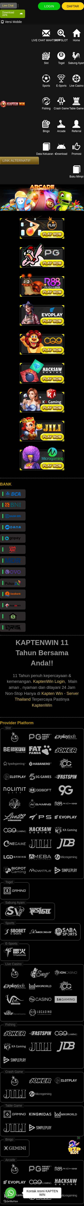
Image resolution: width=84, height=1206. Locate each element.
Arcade (61, 126)
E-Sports (61, 81)
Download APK (12, 14)
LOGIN (49, 6)
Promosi (76, 149)
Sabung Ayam (76, 58)
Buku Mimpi (77, 172)
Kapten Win (52, 693)
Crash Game (61, 103)
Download (61, 149)
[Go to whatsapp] (10, 1192)
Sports (46, 81)
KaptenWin (42, 705)
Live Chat (8, 5)
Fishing (46, 103)
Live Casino (77, 81)
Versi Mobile (11, 22)
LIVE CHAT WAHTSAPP (46, 35)
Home (76, 35)
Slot (46, 58)
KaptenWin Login (49, 681)
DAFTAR (73, 6)
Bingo (46, 126)
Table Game (76, 103)
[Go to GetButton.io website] (11, 1201)
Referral (76, 126)
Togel (61, 58)
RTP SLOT (61, 35)
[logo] (12, 104)
